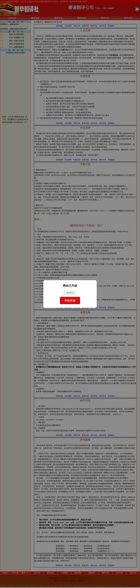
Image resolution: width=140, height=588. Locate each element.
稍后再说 (70, 293)
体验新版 (70, 300)
